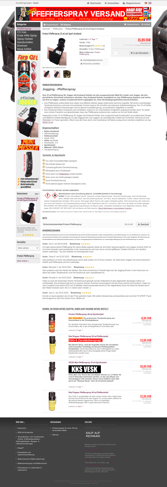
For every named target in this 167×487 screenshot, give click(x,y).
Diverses (22, 45)
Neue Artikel (24, 49)
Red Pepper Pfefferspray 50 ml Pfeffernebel (88, 336)
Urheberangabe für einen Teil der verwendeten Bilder (64, 429)
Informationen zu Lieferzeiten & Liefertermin (29, 469)
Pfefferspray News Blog (93, 450)
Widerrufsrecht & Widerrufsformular (30, 459)
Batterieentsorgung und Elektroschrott (31, 463)
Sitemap (54, 435)
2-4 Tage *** (93, 39)
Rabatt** (20, 448)
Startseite (46, 29)
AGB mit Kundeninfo (24, 432)
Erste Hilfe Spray (27, 35)
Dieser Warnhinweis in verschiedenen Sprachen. (115, 208)
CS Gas (21, 32)
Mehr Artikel (22, 261)
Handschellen (25, 42)
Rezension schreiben (91, 64)
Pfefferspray (58, 29)
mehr (37, 194)
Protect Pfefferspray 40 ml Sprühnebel (86, 314)
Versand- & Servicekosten (143, 45)
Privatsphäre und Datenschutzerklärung (25, 453)
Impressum (51, 24)
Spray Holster (25, 38)
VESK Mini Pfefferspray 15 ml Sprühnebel (88, 362)
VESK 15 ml (47, 122)
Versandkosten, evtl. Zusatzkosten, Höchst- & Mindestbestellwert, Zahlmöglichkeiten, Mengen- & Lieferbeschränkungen (30, 440)
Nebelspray (64, 174)
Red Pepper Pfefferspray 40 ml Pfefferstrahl (88, 392)
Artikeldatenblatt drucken (93, 60)
